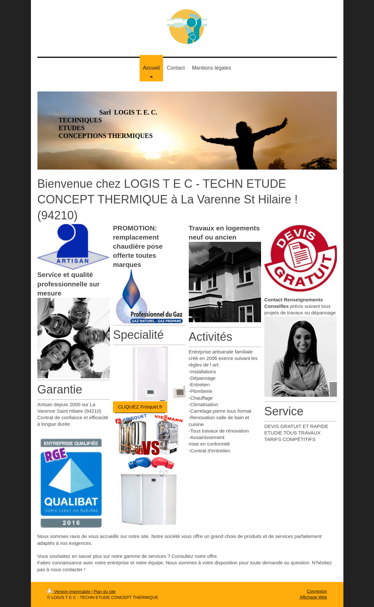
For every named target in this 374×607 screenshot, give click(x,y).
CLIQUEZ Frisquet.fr (140, 406)
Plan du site (104, 591)
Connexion (317, 591)
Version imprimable (69, 591)
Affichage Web (313, 597)
